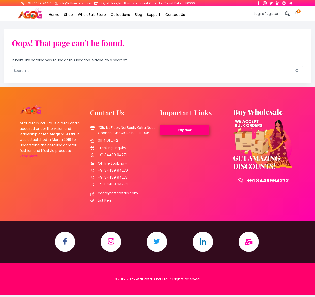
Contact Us (175, 14)
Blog (138, 14)
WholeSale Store (92, 14)
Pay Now (185, 130)
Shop (68, 14)
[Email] (252, 243)
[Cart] (296, 13)
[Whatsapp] (284, 2)
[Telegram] (290, 2)
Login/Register (266, 13)
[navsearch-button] (287, 14)
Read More (29, 156)
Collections (120, 14)
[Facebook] (258, 2)
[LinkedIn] (278, 2)
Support (153, 14)
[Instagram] (265, 2)
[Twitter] (271, 2)
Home (54, 14)
